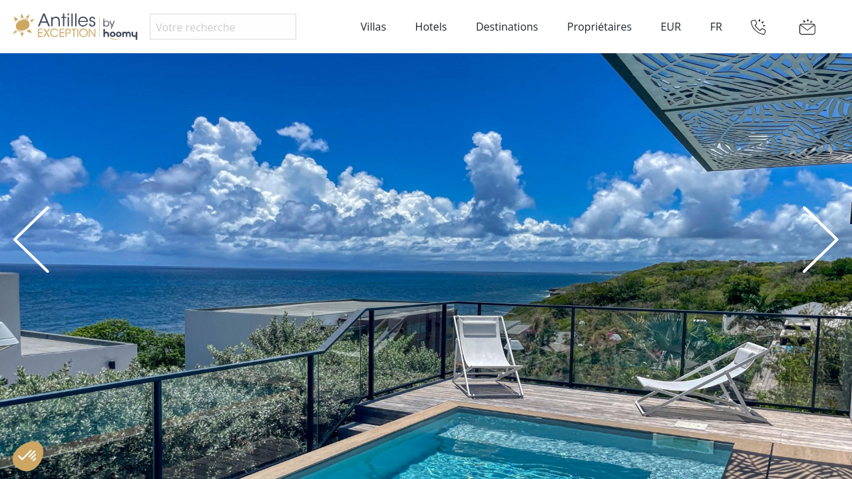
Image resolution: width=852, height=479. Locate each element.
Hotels (431, 26)
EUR (671, 26)
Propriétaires (599, 26)
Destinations (507, 26)
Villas (373, 26)
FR (716, 26)
